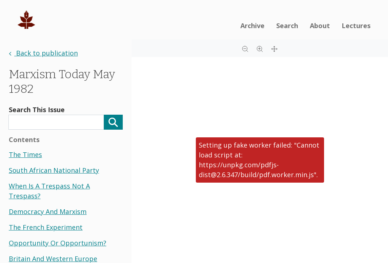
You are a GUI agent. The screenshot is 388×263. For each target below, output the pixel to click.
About (320, 25)
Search (287, 25)
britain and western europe (53, 258)
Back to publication (43, 53)
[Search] (113, 122)
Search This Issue (37, 109)
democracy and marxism (48, 211)
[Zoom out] (245, 48)
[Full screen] (274, 48)
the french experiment (46, 227)
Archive (252, 25)
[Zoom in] (260, 48)
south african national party (54, 170)
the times (25, 154)
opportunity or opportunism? (57, 243)
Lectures (356, 25)
